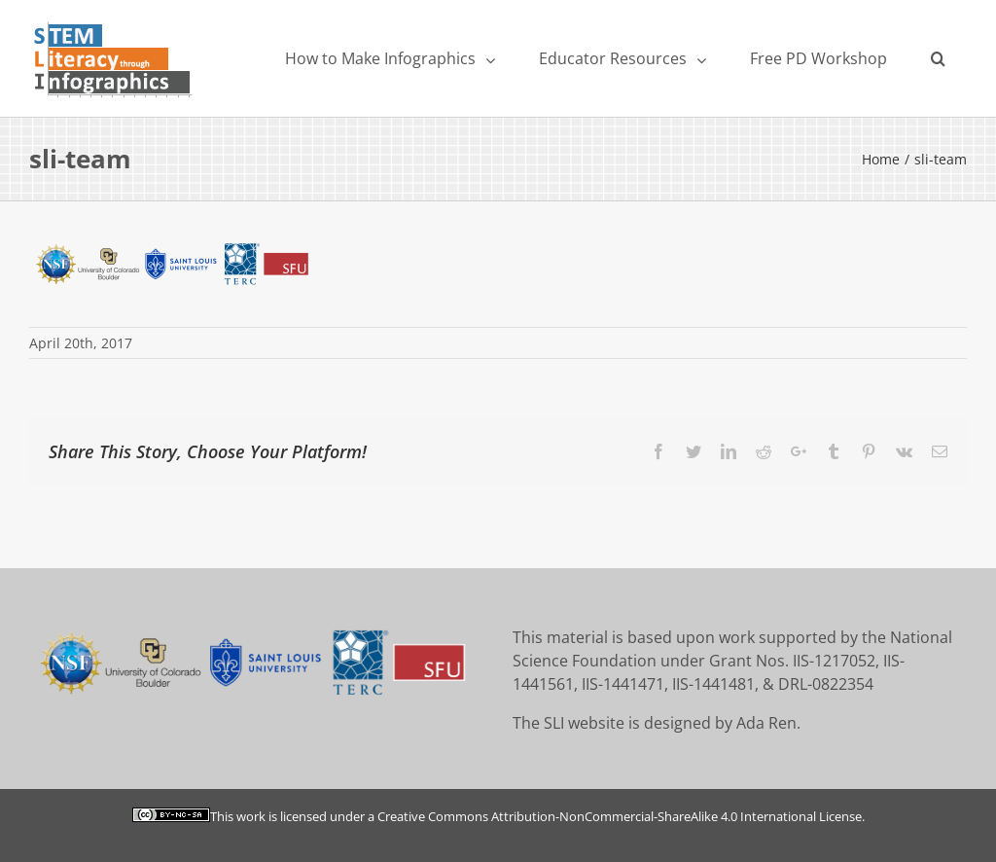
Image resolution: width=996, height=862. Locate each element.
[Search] (937, 58)
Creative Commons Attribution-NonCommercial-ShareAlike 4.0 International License (619, 816)
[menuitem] (389, 58)
